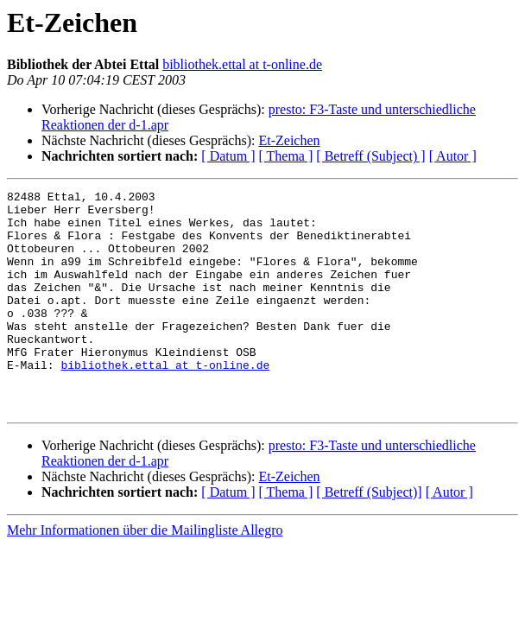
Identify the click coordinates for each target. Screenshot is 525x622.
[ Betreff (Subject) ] (370, 156)
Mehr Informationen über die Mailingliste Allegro (144, 574)
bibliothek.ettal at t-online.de (242, 64)
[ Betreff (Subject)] (368, 536)
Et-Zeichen (288, 140)
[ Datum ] (228, 156)
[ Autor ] (453, 156)
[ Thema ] (286, 156)
